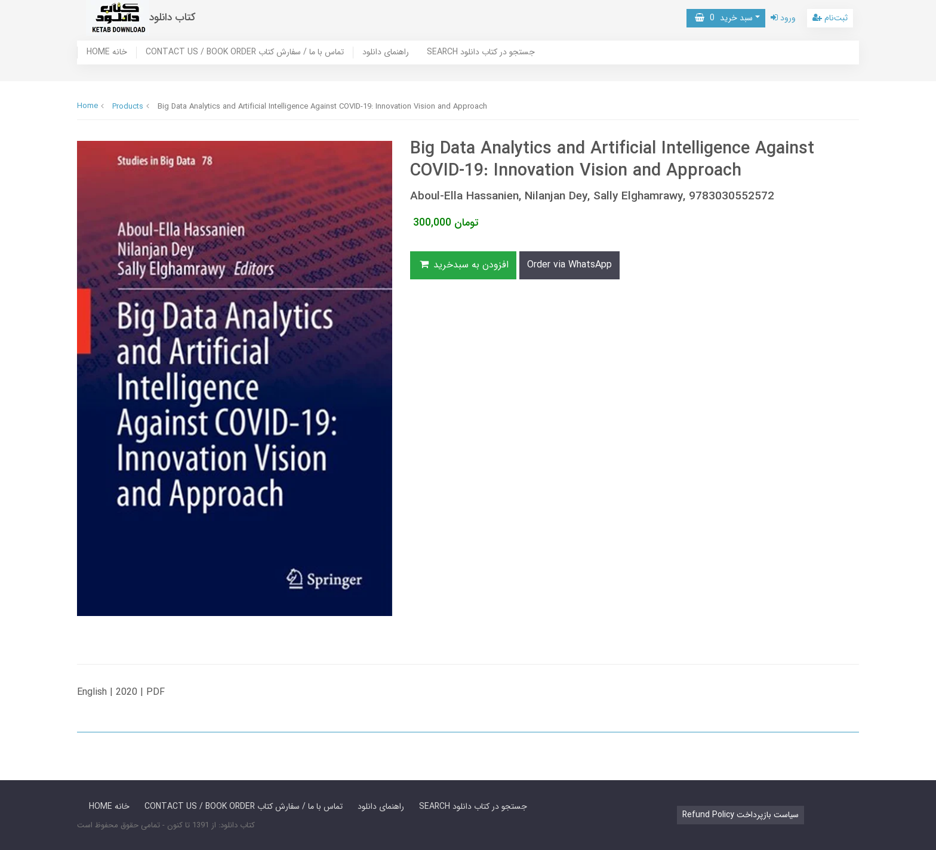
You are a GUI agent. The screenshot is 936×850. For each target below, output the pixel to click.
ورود (783, 17)
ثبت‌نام (830, 17)
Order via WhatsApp (569, 264)
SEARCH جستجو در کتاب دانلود (481, 52)
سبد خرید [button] (724, 17)
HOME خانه (107, 52)
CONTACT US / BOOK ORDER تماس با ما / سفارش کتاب (245, 52)
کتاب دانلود (172, 18)
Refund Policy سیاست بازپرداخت (740, 814)
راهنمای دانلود (385, 52)
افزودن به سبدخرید (463, 264)
